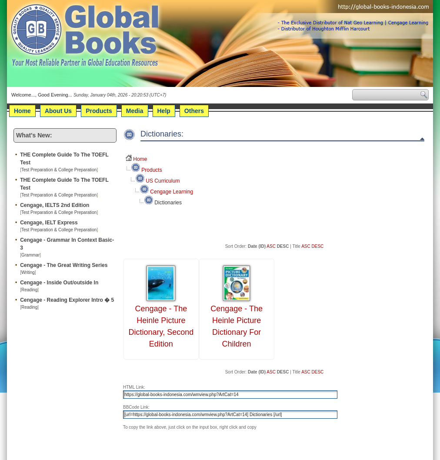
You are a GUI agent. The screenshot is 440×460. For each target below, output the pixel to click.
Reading (29, 289)
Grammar (30, 255)
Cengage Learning (171, 192)
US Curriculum (163, 181)
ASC (271, 246)
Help (163, 110)
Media (134, 110)
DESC (318, 246)
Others (194, 110)
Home (22, 110)
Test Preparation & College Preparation (59, 169)
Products (99, 110)
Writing (28, 272)
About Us (58, 110)
